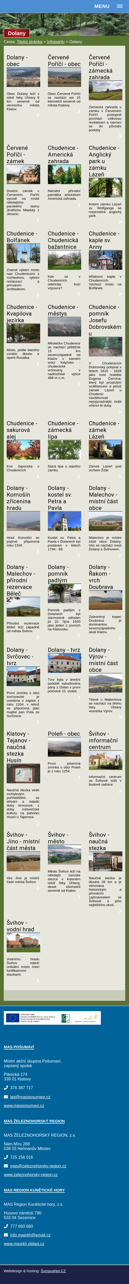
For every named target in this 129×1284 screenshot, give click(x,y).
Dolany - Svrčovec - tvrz (20, 656)
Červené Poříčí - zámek (17, 154)
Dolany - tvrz (64, 649)
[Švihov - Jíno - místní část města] (23, 870)
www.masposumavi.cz (24, 1105)
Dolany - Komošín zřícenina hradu (19, 498)
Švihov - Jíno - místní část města (23, 841)
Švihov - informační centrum (103, 740)
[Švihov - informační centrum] (105, 768)
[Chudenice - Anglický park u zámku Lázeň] (105, 196)
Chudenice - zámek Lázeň (104, 430)
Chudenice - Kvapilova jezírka (22, 313)
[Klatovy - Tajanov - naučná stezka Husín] (23, 782)
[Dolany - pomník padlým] (64, 602)
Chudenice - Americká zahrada (63, 154)
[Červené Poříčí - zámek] (23, 183)
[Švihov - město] (64, 863)
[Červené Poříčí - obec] (64, 85)
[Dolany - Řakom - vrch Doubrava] (105, 608)
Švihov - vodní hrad (20, 926)
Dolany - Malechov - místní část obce (103, 498)
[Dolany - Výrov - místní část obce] (105, 691)
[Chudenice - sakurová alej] (23, 458)
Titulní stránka (29, 42)
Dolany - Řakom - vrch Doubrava (101, 577)
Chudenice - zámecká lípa (63, 430)
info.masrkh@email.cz (30, 1235)
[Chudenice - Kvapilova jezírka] (23, 342)
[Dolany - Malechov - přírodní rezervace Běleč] (23, 615)
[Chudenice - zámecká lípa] (64, 458)
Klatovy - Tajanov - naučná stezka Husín (18, 747)
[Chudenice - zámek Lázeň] (105, 458)
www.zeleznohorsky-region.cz (31, 1175)
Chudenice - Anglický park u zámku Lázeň (104, 161)
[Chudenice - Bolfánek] (23, 262)
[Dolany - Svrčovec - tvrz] (23, 685)
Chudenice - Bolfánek (22, 236)
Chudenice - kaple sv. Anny (104, 240)
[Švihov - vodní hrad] (23, 951)
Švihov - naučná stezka (99, 841)
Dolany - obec (17, 60)
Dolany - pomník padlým (58, 574)
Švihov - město (58, 838)
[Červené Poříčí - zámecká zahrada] (105, 99)
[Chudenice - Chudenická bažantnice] (64, 268)
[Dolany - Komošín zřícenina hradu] (23, 529)
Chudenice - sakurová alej (22, 430)
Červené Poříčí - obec (64, 60)
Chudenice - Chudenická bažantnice (63, 240)
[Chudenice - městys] (64, 335)
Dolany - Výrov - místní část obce (103, 659)
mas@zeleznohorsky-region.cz (38, 1166)
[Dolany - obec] (23, 85)
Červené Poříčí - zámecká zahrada (101, 67)
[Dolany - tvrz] (64, 671)
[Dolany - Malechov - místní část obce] (105, 529)
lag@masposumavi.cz (30, 1097)
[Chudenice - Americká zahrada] (64, 183)
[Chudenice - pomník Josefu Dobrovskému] (105, 355)
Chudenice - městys (63, 310)
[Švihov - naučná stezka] (105, 870)
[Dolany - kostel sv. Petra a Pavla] (64, 529)
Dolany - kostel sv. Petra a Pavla (60, 498)
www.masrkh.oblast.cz (24, 1244)
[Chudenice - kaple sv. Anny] (105, 268)
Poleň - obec (64, 733)
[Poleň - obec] (64, 755)
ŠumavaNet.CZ (53, 1271)
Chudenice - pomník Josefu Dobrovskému (105, 320)
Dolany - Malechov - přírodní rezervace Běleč (21, 580)
